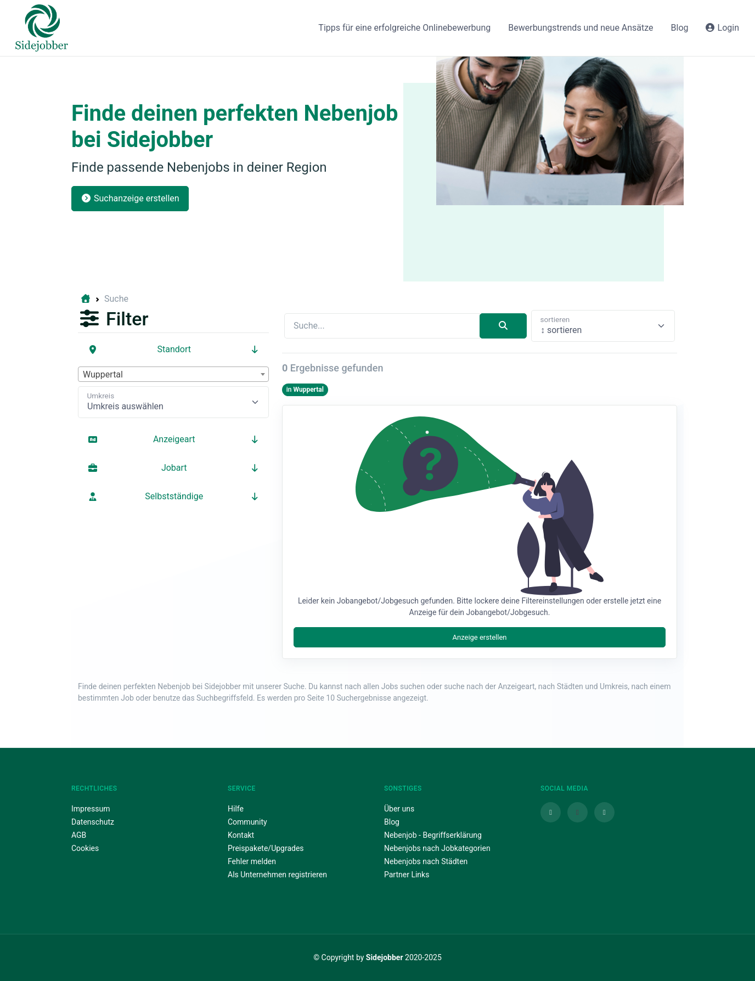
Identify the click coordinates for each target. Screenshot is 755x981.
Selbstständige (173, 496)
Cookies (85, 848)
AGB (78, 835)
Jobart (173, 468)
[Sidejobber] (41, 28)
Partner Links (406, 874)
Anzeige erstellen (479, 637)
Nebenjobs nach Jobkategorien (437, 848)
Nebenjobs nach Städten (425, 861)
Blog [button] (680, 27)
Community (247, 821)
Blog (391, 821)
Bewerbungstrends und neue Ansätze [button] (580, 27)
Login (722, 27)
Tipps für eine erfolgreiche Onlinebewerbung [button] (404, 27)
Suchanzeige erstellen (130, 198)
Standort (173, 349)
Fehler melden (252, 861)
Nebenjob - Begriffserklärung (433, 835)
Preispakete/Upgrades (266, 848)
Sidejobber (384, 957)
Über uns (399, 808)
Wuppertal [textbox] (103, 374)
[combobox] (173, 374)
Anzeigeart (173, 439)
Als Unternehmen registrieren (277, 874)
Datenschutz (92, 821)
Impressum (90, 808)
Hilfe (236, 808)
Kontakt (241, 835)
